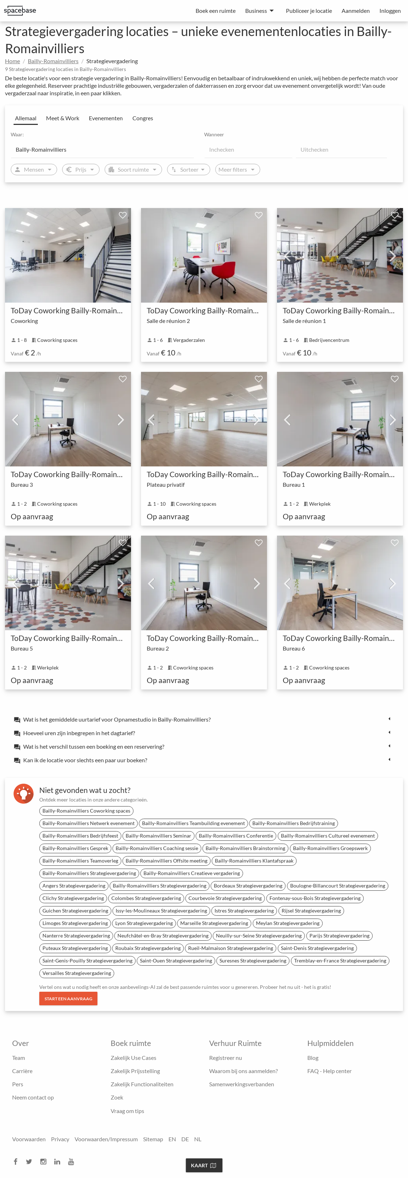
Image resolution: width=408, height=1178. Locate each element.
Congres (142, 118)
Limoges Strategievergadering (75, 923)
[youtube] (73, 1161)
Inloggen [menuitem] (390, 10)
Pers (17, 1084)
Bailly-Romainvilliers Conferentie (236, 836)
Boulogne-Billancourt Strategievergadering (337, 886)
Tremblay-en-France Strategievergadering (340, 960)
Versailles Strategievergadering (76, 973)
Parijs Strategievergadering (339, 935)
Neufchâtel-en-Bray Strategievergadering (162, 935)
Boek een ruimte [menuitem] (216, 10)
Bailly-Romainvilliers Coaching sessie (157, 848)
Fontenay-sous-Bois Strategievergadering (315, 898)
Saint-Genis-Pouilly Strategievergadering (87, 960)
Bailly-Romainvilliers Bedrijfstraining (293, 823)
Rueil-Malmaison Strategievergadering (230, 948)
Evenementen (106, 118)
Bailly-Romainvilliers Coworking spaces (86, 811)
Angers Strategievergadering (73, 886)
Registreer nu (225, 1057)
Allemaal (25, 118)
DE (185, 1139)
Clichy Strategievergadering (73, 898)
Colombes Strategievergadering (146, 898)
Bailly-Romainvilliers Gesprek (75, 848)
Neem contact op (33, 1097)
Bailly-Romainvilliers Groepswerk (330, 848)
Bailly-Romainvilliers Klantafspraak (254, 861)
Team (18, 1057)
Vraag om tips (127, 1110)
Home (12, 60)
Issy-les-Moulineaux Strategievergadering (161, 910)
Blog (312, 1057)
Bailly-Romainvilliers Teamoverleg (80, 861)
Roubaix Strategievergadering (148, 948)
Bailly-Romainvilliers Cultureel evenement (328, 836)
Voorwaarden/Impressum (106, 1139)
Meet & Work (62, 118)
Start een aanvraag (68, 998)
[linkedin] (59, 1161)
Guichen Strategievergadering (75, 910)
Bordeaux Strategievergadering (248, 886)
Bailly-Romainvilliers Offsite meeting (166, 861)
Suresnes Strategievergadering (253, 960)
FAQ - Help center (329, 1070)
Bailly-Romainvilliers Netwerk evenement (88, 823)
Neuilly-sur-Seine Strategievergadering (259, 935)
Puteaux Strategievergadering (75, 948)
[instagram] (45, 1161)
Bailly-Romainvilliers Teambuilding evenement (193, 823)
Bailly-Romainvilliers (53, 60)
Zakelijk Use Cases (133, 1057)
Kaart (203, 1165)
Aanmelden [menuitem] (356, 10)
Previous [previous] (287, 256)
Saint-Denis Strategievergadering (317, 948)
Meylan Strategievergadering (287, 923)
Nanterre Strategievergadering (76, 935)
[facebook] (17, 1161)
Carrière (22, 1070)
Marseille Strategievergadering (214, 923)
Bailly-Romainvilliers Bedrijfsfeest (80, 836)
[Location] (102, 149)
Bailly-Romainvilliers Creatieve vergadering (191, 873)
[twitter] (31, 1161)
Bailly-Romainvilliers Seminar (158, 836)
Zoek (117, 1097)
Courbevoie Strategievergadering (225, 898)
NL (197, 1139)
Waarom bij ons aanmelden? (243, 1070)
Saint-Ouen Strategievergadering (176, 960)
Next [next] (393, 256)
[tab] (204, 719)
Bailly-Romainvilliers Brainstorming (245, 848)
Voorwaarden (29, 1139)
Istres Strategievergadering (244, 910)
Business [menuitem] (256, 10)
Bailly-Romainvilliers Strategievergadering (89, 873)
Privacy (60, 1139)
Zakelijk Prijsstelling (135, 1070)
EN (172, 1139)
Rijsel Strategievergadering (311, 910)
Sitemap (153, 1139)
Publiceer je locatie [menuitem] (309, 10)
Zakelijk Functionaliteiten (142, 1084)
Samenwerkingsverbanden (241, 1084)
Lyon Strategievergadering (144, 923)
